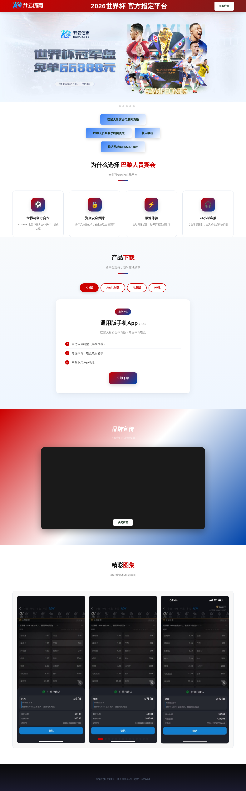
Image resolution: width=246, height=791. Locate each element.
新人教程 (147, 133)
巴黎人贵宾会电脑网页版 (123, 119)
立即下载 (123, 378)
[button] (100, 739)
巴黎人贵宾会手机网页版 (109, 133)
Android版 (112, 287)
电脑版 (137, 287)
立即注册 (224, 6)
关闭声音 (123, 522)
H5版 (157, 287)
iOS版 (89, 287)
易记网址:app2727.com (123, 146)
